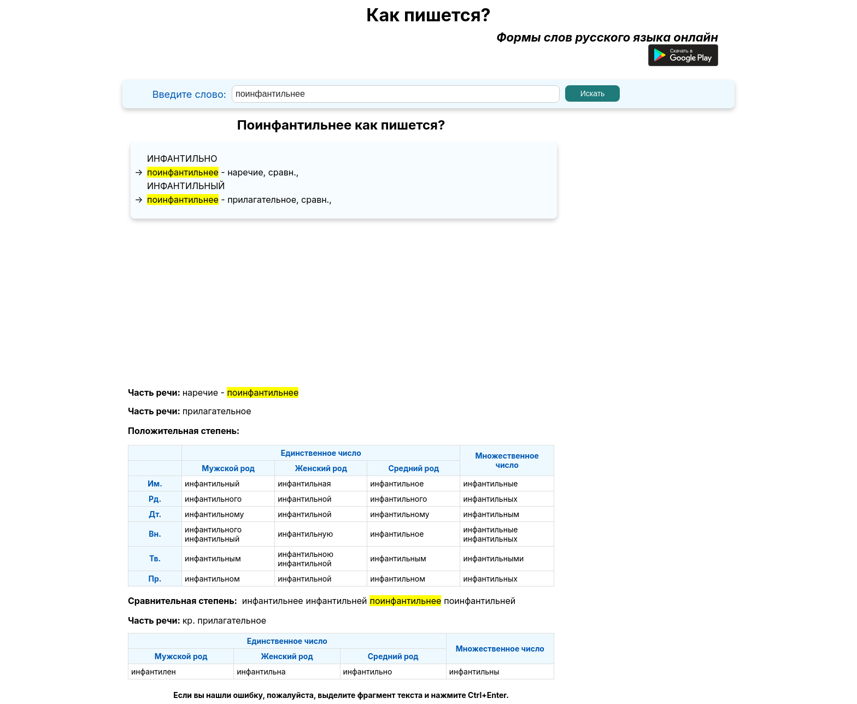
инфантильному (214, 514)
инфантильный (186, 185)
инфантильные (490, 483)
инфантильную (305, 533)
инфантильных (490, 498)
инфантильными (493, 558)
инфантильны (474, 671)
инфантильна (261, 671)
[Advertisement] (341, 303)
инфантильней (336, 600)
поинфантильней (479, 600)
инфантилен (153, 671)
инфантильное (397, 483)
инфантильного (213, 498)
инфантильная (304, 483)
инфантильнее (272, 600)
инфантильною (305, 554)
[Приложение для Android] (683, 62)
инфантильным (491, 514)
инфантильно (182, 158)
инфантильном (212, 578)
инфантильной (304, 498)
